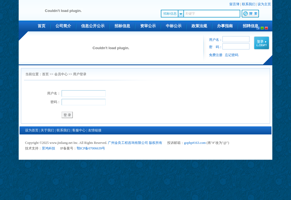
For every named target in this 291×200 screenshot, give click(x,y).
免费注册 (215, 55)
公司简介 (63, 26)
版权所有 (155, 143)
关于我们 (47, 130)
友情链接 (94, 130)
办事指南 (225, 26)
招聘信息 (250, 26)
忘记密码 (231, 55)
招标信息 (122, 26)
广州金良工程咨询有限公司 (128, 143)
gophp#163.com (195, 143)
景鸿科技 (48, 148)
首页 (41, 26)
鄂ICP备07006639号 (91, 148)
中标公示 (173, 26)
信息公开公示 (93, 26)
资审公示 (148, 26)
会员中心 (61, 74)
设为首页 (31, 130)
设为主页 (264, 4)
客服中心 (79, 130)
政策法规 (199, 26)
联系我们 (248, 4)
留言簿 (234, 4)
